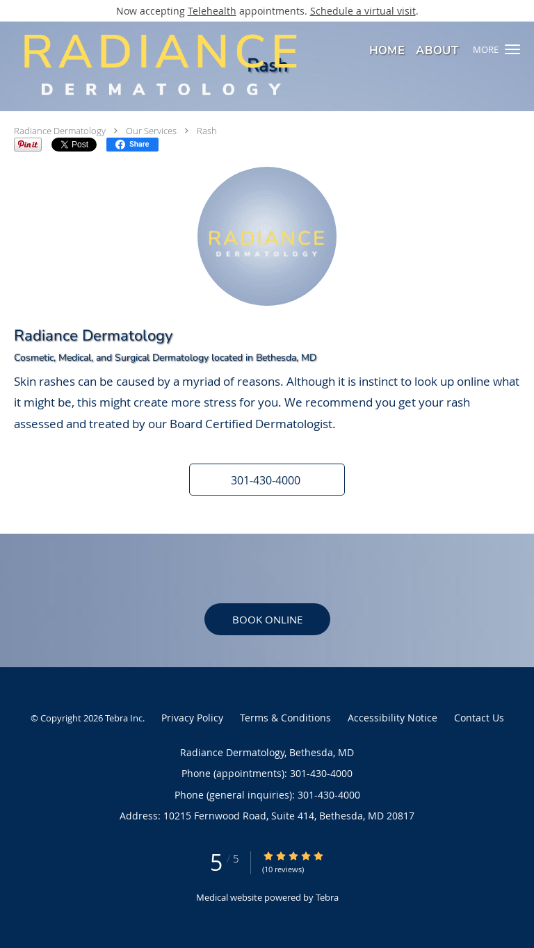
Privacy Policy (192, 717)
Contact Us (479, 717)
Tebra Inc (124, 718)
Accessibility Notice (392, 717)
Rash (207, 130)
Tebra (327, 897)
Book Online (267, 619)
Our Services (151, 130)
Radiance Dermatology (60, 130)
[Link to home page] (221, 64)
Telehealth (212, 10)
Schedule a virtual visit (363, 10)
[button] (512, 49)
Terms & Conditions (285, 717)
